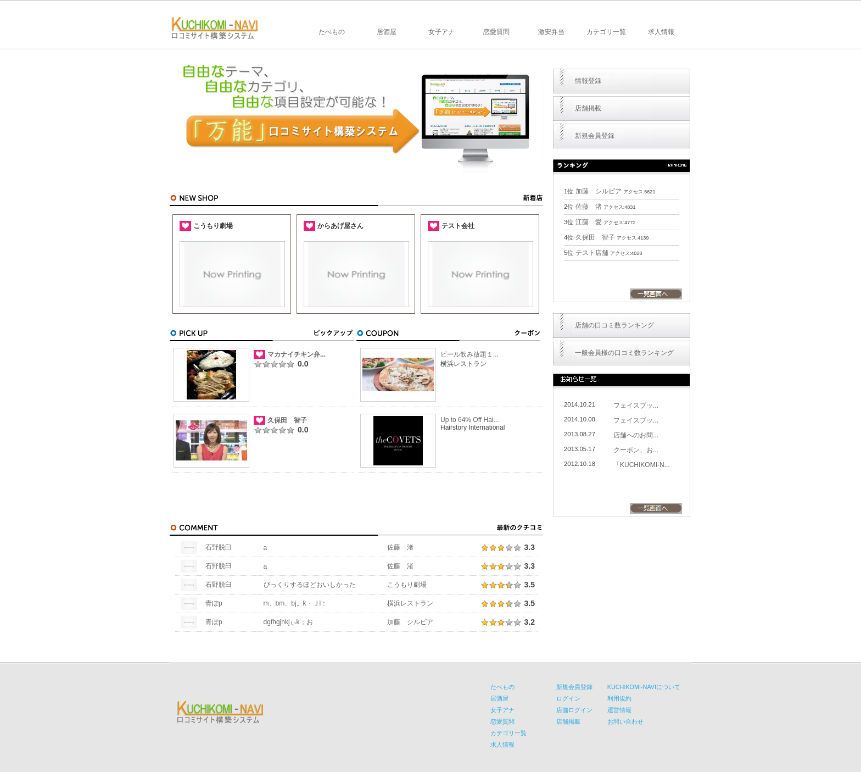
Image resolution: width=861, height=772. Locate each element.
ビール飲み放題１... (469, 354)
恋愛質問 (496, 32)
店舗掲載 (588, 108)
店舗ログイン (574, 710)
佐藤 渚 (400, 547)
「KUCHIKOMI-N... (641, 465)
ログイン (568, 698)
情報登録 (588, 81)
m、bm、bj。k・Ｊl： (296, 603)
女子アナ (441, 32)
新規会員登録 (594, 136)
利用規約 (619, 698)
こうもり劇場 (407, 584)
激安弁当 (551, 32)
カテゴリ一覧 (606, 32)
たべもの (331, 32)
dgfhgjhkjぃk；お (288, 622)
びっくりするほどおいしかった (310, 584)
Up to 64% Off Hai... (469, 420)
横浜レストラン (410, 603)
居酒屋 (386, 32)
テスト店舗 (591, 253)
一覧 (656, 293)
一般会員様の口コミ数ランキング (624, 353)
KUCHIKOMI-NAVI (215, 28)
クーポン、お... (635, 450)
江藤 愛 (588, 222)
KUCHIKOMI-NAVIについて (643, 687)
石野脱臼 (218, 547)
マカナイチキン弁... (296, 354)
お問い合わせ (625, 721)
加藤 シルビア (410, 622)
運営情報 (619, 710)
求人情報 (661, 32)
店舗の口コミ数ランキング (614, 325)
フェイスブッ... (635, 405)
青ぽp (213, 603)
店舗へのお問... (635, 435)
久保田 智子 (287, 420)
